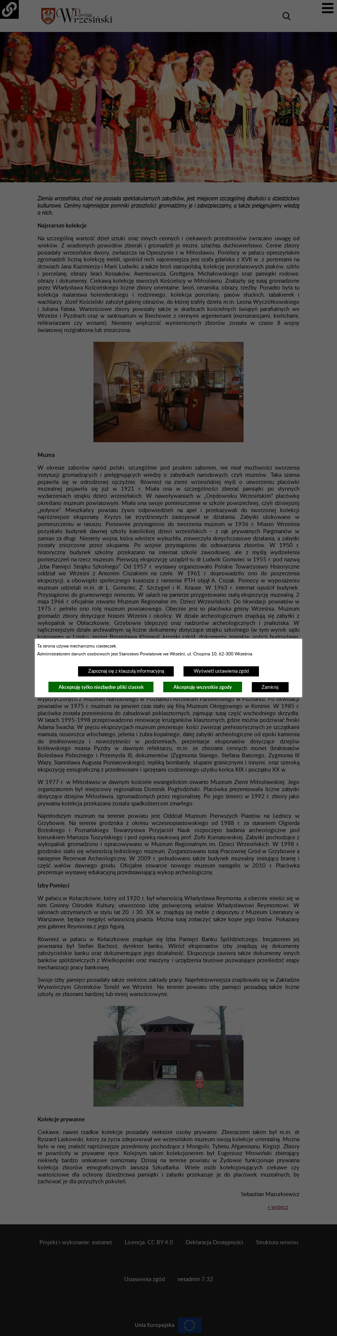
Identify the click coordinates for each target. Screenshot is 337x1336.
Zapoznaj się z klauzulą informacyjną (126, 671)
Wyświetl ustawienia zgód (221, 671)
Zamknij (270, 687)
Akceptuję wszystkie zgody (202, 687)
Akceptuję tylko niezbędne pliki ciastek (101, 687)
